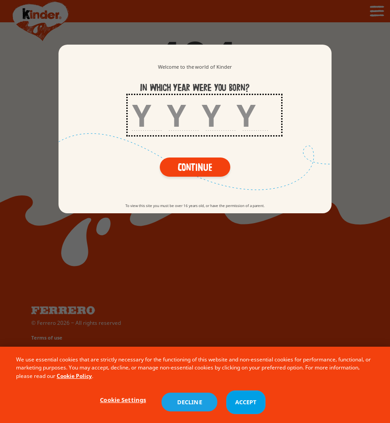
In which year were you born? (195, 88)
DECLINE (189, 407)
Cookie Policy (74, 381)
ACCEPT (246, 407)
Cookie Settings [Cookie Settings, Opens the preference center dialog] (123, 404)
